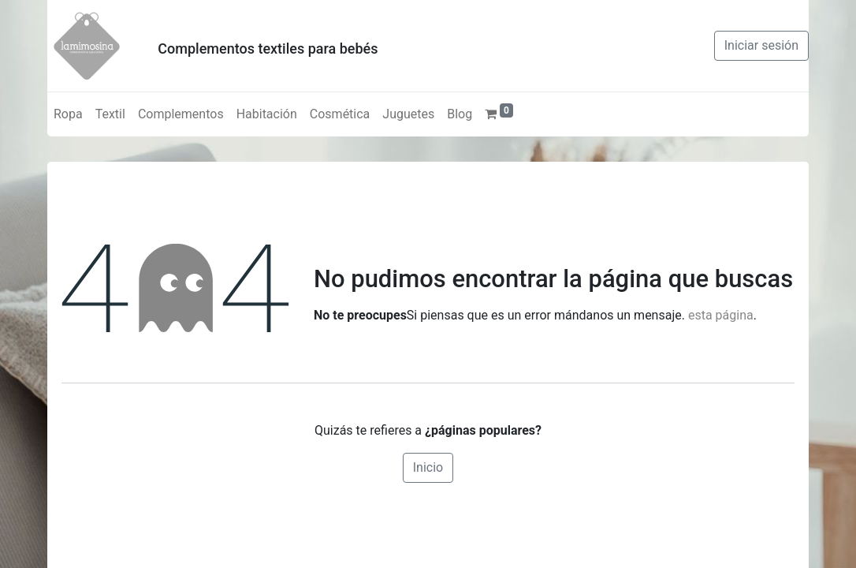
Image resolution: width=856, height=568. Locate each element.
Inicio (428, 467)
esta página (721, 315)
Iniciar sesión (761, 45)
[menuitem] (68, 114)
